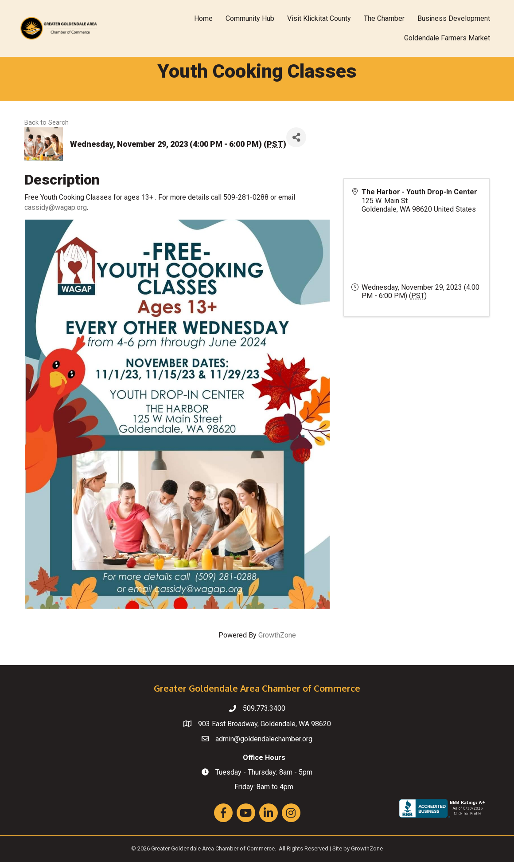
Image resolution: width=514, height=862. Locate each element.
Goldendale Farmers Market (447, 38)
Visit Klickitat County (319, 18)
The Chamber (384, 18)
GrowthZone (277, 635)
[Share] (296, 137)
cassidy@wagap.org (55, 207)
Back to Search (46, 122)
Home (203, 18)
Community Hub (250, 18)
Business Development (453, 18)
